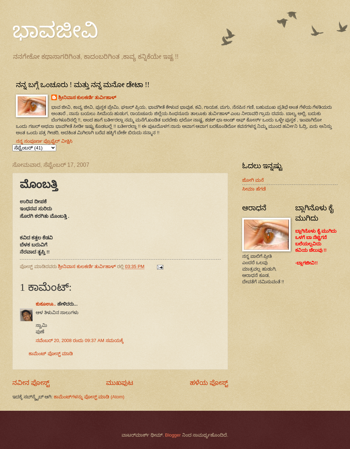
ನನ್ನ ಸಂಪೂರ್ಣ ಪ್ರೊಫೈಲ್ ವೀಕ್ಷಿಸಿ (44, 141)
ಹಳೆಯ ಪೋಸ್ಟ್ (209, 382)
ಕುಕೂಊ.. (46, 304)
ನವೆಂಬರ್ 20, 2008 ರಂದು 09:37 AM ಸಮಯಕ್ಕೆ (79, 340)
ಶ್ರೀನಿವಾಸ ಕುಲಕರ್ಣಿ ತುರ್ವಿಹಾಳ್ (87, 97)
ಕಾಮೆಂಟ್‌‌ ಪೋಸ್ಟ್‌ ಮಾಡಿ (51, 353)
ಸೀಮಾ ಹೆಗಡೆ (254, 189)
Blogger (173, 435)
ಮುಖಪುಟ (119, 382)
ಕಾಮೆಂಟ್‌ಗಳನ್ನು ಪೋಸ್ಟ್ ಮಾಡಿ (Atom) (89, 396)
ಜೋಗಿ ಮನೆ (253, 180)
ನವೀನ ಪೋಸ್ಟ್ (30, 382)
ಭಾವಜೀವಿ (55, 30)
